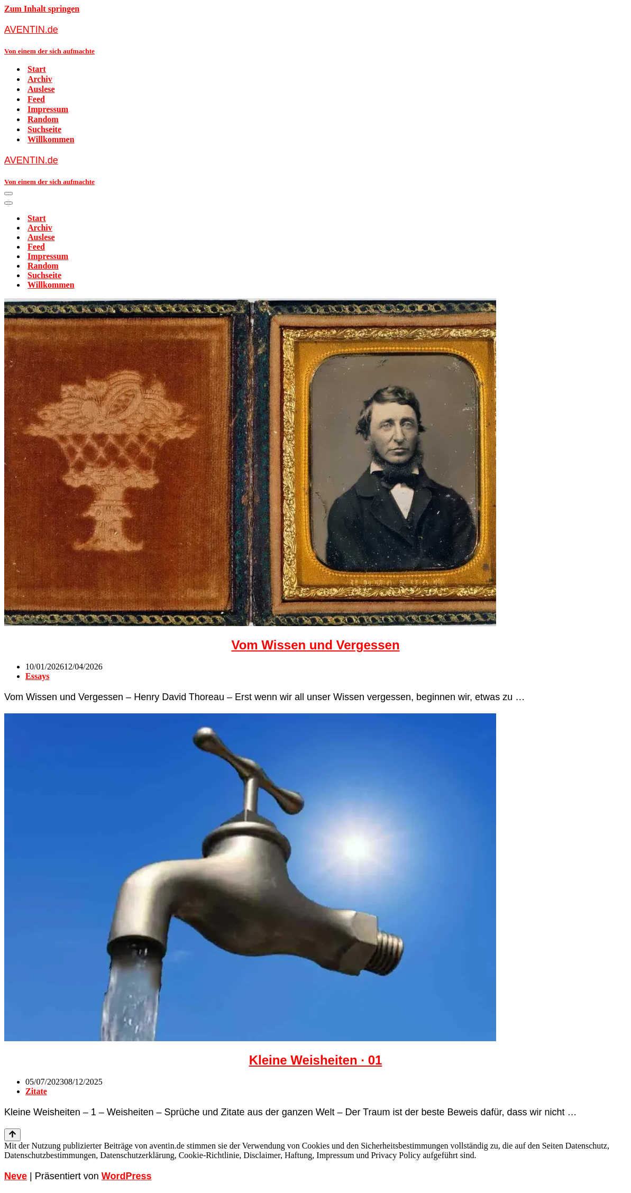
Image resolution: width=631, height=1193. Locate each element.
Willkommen (51, 139)
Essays (37, 676)
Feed (36, 99)
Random (43, 119)
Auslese (41, 89)
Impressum (48, 109)
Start (37, 69)
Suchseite (44, 129)
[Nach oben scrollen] (12, 1134)
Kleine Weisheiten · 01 (315, 1060)
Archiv (40, 79)
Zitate (36, 1091)
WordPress (127, 1176)
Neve (15, 1176)
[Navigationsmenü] (8, 193)
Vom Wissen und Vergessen (315, 645)
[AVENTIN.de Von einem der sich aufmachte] (315, 39)
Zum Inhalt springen (41, 8)
